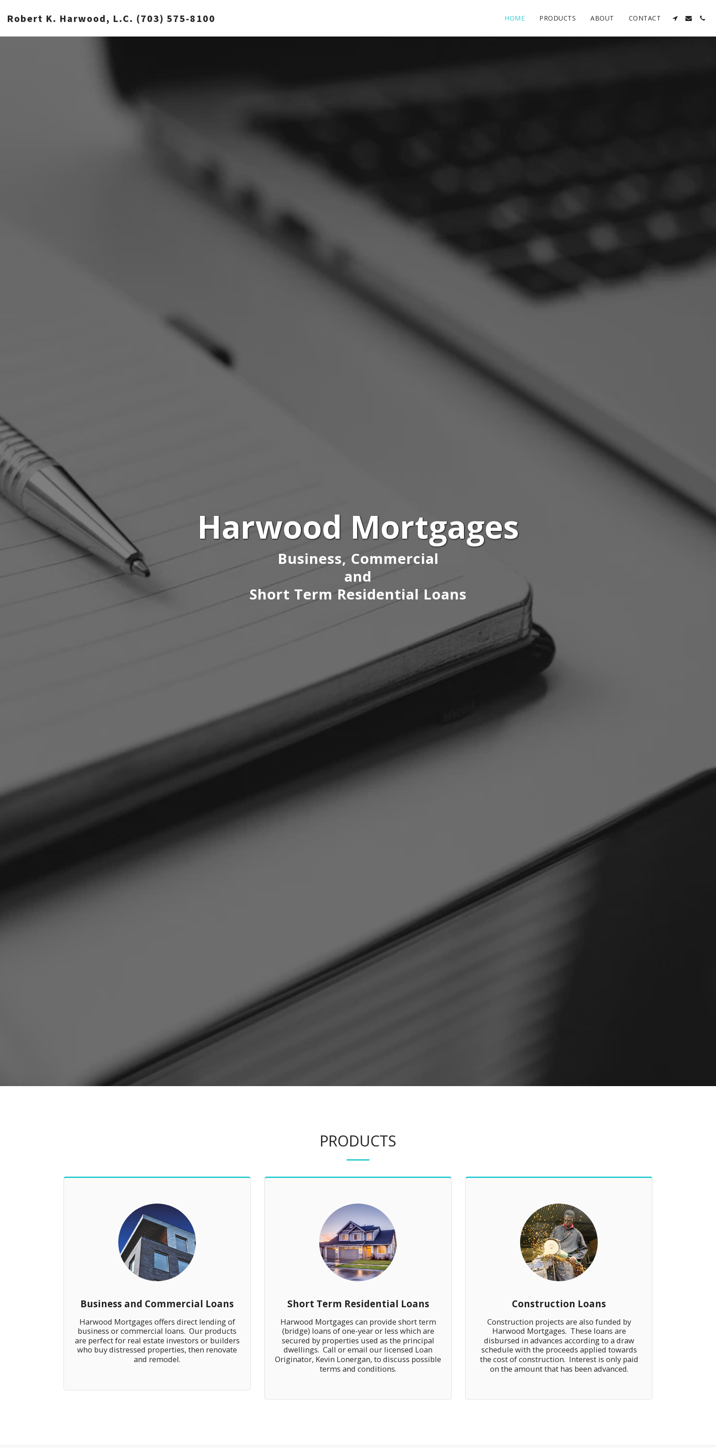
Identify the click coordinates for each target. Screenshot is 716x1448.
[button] (675, 18)
